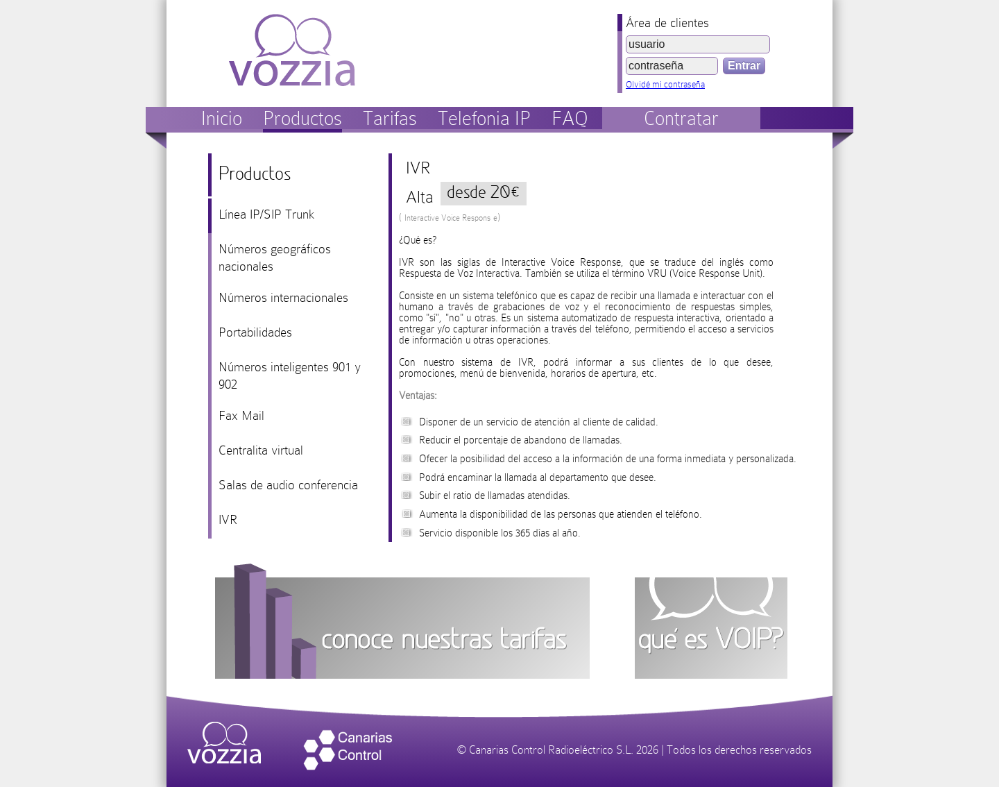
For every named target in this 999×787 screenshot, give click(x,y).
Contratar (681, 118)
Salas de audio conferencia (288, 484)
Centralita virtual (261, 450)
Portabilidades (255, 332)
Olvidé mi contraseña (665, 84)
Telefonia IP (484, 118)
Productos (302, 118)
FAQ (570, 118)
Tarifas (390, 118)
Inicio (221, 118)
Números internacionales (283, 297)
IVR (228, 519)
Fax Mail (241, 415)
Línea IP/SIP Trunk (266, 214)
